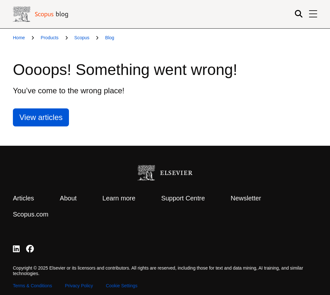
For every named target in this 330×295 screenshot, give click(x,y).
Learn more (118, 198)
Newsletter (246, 198)
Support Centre (183, 198)
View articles (41, 117)
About (68, 198)
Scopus (82, 37)
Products (49, 37)
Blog (109, 37)
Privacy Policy (79, 285)
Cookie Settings (122, 285)
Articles (23, 198)
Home (19, 37)
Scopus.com (30, 214)
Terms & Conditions (32, 285)
